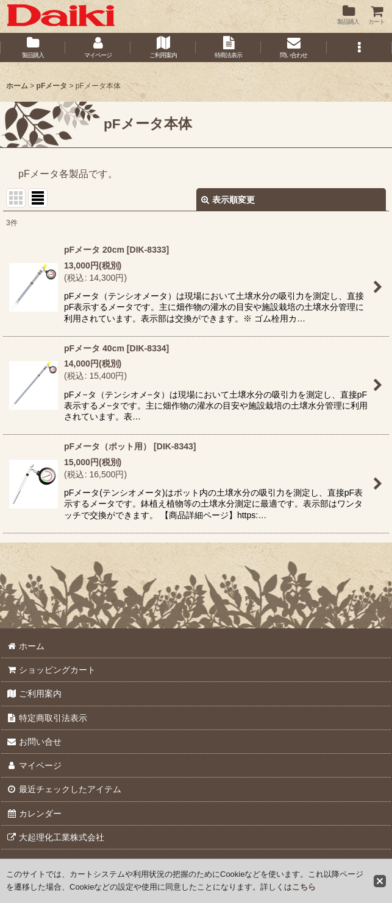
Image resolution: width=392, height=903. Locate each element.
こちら (304, 886)
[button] (359, 47)
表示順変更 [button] (228, 200)
